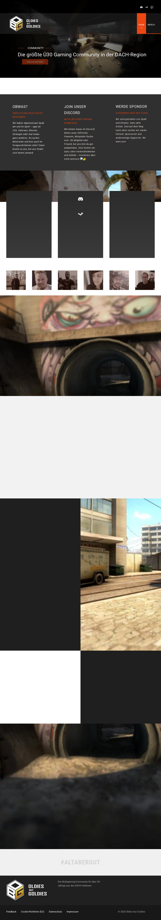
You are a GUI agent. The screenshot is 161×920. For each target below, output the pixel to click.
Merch (151, 25)
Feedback (11, 911)
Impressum (72, 911)
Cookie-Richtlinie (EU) (32, 911)
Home (141, 25)
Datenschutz (55, 911)
